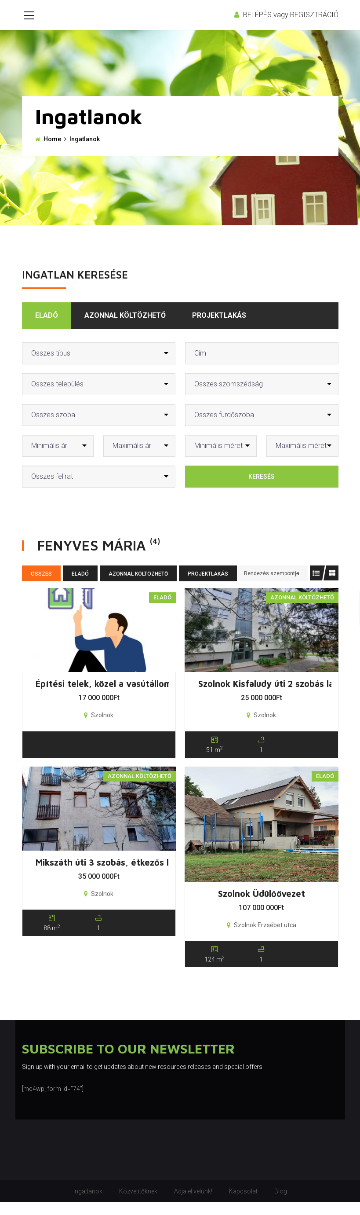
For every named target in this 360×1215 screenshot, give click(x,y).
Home (52, 152)
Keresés (261, 489)
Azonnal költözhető (125, 328)
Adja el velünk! (193, 1204)
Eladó (46, 328)
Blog (280, 1204)
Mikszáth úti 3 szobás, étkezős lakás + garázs (130, 875)
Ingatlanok (87, 1204)
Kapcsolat (243, 1204)
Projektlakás (219, 328)
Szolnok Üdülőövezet (261, 907)
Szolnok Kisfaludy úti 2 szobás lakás (273, 697)
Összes (41, 587)
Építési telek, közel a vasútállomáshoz (116, 697)
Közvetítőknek (138, 1204)
